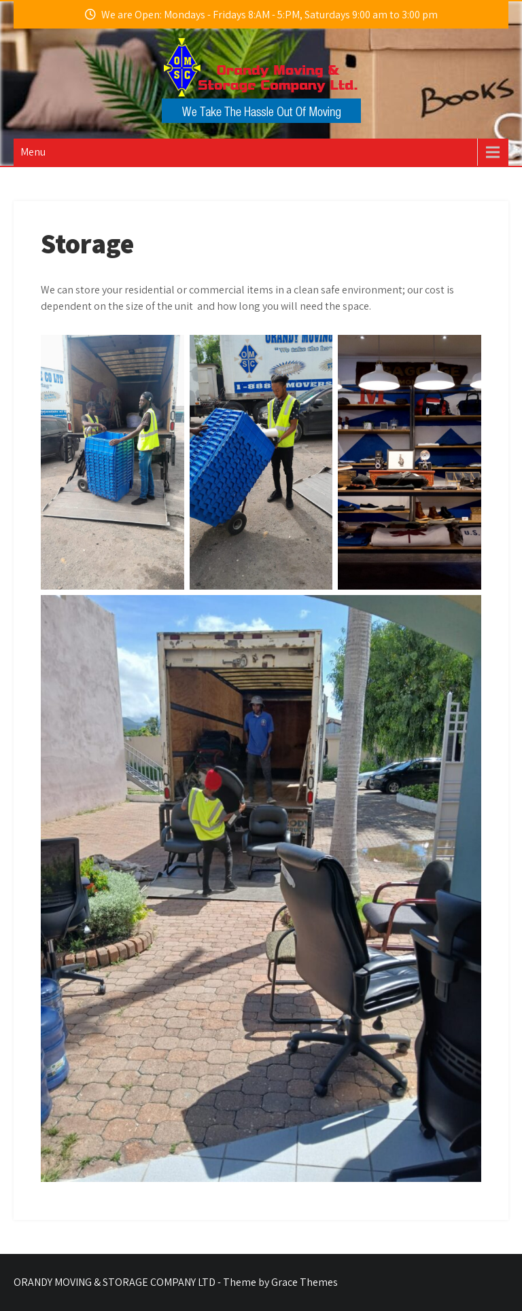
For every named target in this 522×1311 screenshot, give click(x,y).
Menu (33, 152)
